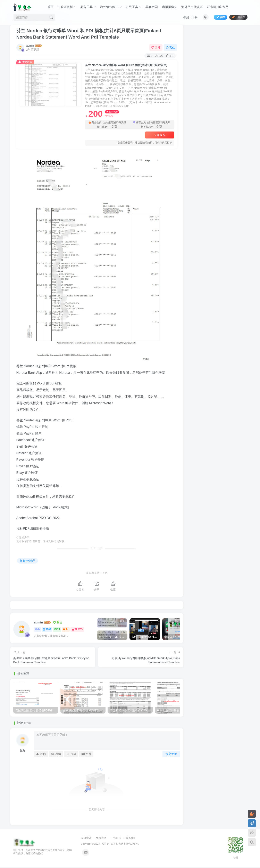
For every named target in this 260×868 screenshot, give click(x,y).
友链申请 (86, 837)
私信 (170, 47)
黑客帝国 (151, 7)
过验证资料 (67, 7)
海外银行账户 (111, 7)
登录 (186, 17)
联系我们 (131, 837)
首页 (50, 7)
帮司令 (105, 843)
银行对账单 (27, 560)
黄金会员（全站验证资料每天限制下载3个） (107, 125)
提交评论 (171, 754)
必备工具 (88, 7)
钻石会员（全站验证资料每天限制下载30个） (151, 125)
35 (57, 629)
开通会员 (238, 16)
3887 (47, 629)
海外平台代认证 (192, 7)
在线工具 (133, 7)
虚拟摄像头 (169, 7)
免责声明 (101, 837)
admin (30, 45)
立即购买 (159, 135)
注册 (194, 17)
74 (65, 629)
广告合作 (116, 837)
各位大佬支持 (121, 843)
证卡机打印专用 (217, 7)
